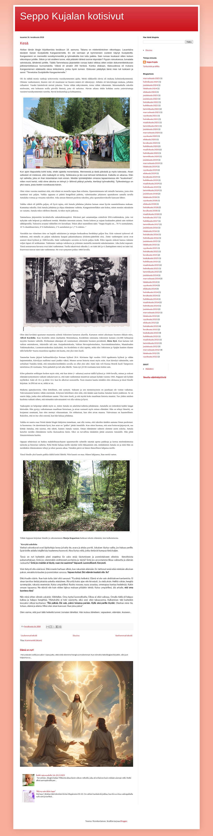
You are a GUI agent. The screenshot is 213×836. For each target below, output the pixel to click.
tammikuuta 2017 (151, 224)
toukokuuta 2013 (150, 333)
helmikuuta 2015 (150, 268)
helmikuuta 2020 (150, 153)
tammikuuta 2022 (151, 109)
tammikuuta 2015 (151, 271)
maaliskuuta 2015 (151, 265)
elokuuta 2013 (149, 322)
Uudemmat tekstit (29, 635)
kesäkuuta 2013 (150, 329)
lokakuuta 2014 (150, 282)
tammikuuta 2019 (151, 190)
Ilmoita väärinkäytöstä (154, 377)
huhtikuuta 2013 (150, 336)
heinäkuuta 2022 (150, 102)
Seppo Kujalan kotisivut (72, 16)
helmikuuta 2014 (150, 305)
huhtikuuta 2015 (150, 261)
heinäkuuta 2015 (150, 251)
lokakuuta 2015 (150, 244)
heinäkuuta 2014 (150, 292)
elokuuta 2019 (149, 173)
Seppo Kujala (152, 62)
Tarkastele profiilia (151, 66)
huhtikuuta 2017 (150, 221)
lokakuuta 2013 (150, 316)
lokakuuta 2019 (150, 166)
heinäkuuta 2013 (150, 326)
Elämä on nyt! (27, 649)
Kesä (24, 43)
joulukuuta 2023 (150, 95)
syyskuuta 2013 (150, 319)
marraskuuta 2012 (151, 350)
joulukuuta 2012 (150, 346)
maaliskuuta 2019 (151, 183)
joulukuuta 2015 (150, 241)
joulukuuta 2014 (150, 275)
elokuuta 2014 (149, 288)
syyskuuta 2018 (150, 200)
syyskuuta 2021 (150, 115)
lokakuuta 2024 (150, 88)
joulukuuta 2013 (150, 309)
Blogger (123, 821)
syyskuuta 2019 (150, 170)
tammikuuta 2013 (151, 343)
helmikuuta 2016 (150, 238)
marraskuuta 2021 (151, 112)
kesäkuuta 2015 (150, 255)
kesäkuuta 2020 (150, 143)
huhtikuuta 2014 (150, 299)
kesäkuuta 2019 (150, 177)
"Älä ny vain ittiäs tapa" (46, 791)
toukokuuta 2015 (150, 258)
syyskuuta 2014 (150, 285)
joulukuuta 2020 (150, 129)
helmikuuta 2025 (150, 82)
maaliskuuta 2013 (151, 339)
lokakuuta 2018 (150, 197)
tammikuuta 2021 (151, 126)
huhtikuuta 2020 (150, 146)
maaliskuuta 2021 (151, 122)
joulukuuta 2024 (150, 85)
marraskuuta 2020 (151, 132)
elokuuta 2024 (149, 92)
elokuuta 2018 (149, 204)
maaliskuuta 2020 (151, 149)
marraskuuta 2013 (151, 312)
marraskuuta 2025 (151, 78)
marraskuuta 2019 (151, 163)
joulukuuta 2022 (150, 99)
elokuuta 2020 (149, 139)
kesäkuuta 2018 (150, 210)
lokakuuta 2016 (150, 231)
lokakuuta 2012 (150, 353)
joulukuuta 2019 (150, 160)
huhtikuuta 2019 (150, 180)
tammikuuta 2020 (151, 156)
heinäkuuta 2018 (150, 207)
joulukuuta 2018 (150, 193)
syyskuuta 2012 (150, 356)
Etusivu (76, 635)
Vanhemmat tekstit (123, 635)
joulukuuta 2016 (150, 227)
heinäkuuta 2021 (150, 119)
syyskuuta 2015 (150, 248)
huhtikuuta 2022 (150, 105)
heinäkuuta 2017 (150, 217)
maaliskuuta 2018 (151, 214)
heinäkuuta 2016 (150, 234)
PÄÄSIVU (150, 369)
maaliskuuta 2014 (151, 302)
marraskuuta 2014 (151, 278)
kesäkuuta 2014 (150, 295)
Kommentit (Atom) (33, 640)
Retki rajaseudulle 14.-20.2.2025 (50, 775)
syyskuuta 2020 (150, 136)
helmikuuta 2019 (150, 187)
